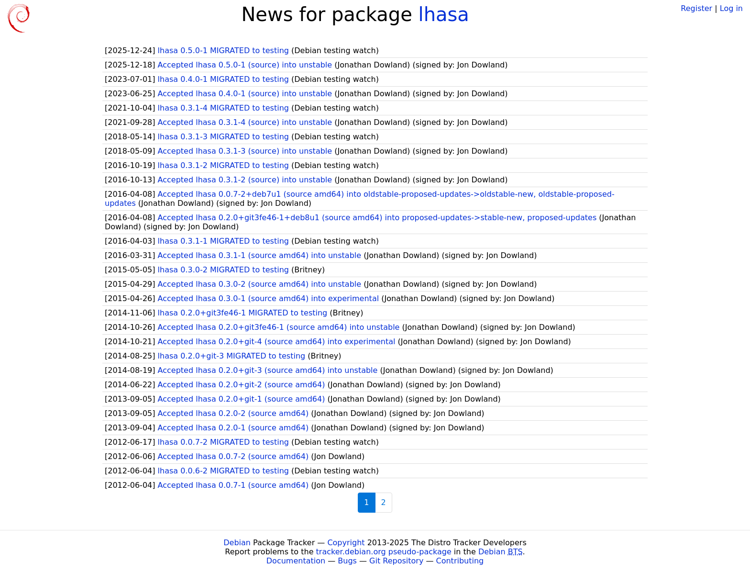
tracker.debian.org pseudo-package (384, 551)
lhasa (444, 14)
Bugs (347, 560)
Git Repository (396, 560)
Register (696, 8)
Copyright (345, 542)
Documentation (295, 560)
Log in (731, 8)
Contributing (460, 560)
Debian (237, 542)
